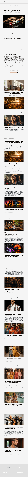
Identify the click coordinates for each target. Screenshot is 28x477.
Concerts (15, 471)
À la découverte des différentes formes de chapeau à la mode (13, 427)
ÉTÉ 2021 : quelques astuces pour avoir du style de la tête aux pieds (13, 382)
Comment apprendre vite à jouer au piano (13, 267)
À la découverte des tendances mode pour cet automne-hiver (13, 359)
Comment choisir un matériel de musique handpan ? (12, 290)
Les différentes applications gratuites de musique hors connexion (13, 256)
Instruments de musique (20, 471)
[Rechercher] (13, 467)
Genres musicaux (5, 471)
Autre (7, 5)
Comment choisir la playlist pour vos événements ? (14, 128)
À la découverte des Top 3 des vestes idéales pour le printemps (13, 336)
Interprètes (10, 471)
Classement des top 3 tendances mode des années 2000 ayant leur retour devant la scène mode (13, 314)
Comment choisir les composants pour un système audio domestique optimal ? (14, 93)
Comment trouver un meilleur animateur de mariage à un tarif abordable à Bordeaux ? (14, 110)
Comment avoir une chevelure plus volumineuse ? (12, 451)
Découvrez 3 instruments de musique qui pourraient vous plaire (13, 233)
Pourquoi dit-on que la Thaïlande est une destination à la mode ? (13, 405)
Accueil (4, 5)
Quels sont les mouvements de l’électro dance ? (13, 210)
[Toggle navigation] (4, 1)
